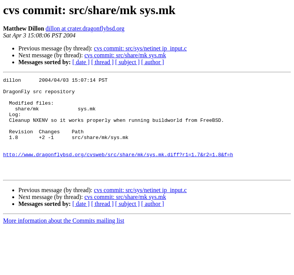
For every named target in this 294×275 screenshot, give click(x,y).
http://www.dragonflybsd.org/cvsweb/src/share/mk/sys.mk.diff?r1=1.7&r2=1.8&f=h (118, 170)
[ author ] (152, 62)
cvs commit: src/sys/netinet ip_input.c (140, 48)
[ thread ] (102, 62)
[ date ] (81, 62)
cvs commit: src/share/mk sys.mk (125, 55)
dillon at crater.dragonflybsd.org (85, 28)
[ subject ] (127, 62)
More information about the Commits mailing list (63, 240)
